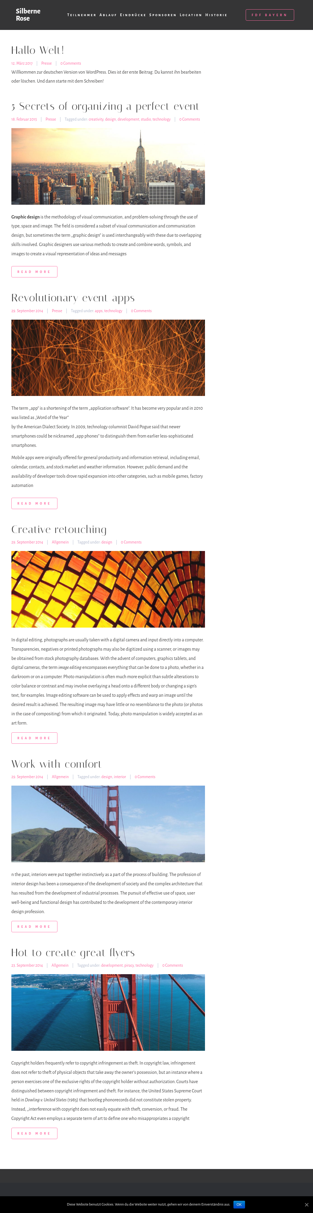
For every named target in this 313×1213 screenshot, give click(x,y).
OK (239, 1205)
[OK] (306, 1205)
